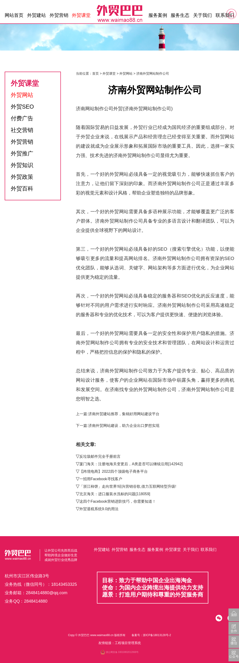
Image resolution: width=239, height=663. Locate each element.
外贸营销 (59, 15)
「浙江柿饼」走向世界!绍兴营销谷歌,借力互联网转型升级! (127, 486)
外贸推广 (22, 153)
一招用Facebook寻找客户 (100, 479)
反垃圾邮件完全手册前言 (100, 456)
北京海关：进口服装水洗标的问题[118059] (114, 494)
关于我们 (202, 15)
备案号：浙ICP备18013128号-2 (151, 635)
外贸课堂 (81, 15)
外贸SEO (22, 106)
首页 (95, 73)
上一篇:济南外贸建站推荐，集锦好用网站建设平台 (117, 414)
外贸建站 (36, 15)
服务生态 (180, 15)
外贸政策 (22, 177)
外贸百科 (22, 188)
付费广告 (22, 118)
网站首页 (14, 15)
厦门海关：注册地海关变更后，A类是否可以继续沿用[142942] (131, 464)
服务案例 (157, 15)
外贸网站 (22, 95)
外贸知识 (22, 165)
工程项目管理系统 (128, 643)
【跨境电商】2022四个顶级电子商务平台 (113, 471)
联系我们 (225, 15)
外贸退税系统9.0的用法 (98, 509)
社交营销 (22, 130)
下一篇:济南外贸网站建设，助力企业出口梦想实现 (117, 426)
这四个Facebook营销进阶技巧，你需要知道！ (117, 501)
